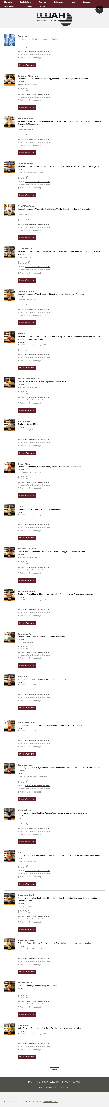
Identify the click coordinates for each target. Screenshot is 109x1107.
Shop (42, 6)
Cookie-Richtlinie (28, 1101)
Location (86, 2)
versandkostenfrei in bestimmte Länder (37, 52)
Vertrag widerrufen (50, 1101)
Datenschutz (17, 1101)
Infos (73, 2)
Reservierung (9, 6)
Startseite (8, 2)
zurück (54, 1070)
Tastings (42, 2)
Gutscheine (58, 2)
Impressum (7, 1101)
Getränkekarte (25, 2)
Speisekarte (27, 6)
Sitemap (38, 1101)
